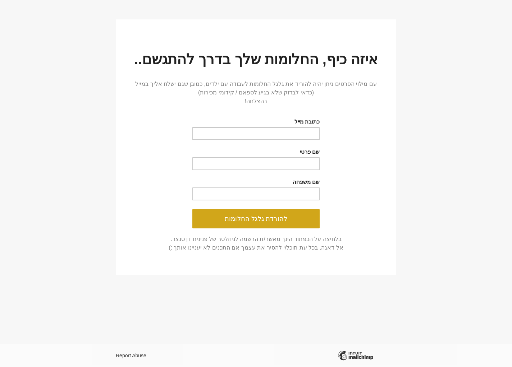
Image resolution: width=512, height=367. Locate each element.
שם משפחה (306, 182)
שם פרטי (310, 152)
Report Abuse (131, 355)
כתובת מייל (307, 122)
